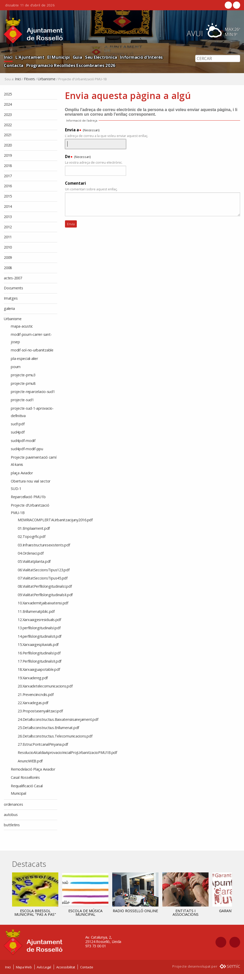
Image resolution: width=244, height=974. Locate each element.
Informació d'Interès (141, 57)
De (67, 156)
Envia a (72, 129)
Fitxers (29, 79)
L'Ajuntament (29, 57)
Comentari (75, 183)
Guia (77, 57)
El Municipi (58, 57)
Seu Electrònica (101, 57)
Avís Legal (44, 967)
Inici (8, 57)
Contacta (13, 65)
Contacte (86, 967)
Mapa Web (24, 967)
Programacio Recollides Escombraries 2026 (70, 65)
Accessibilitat (65, 967)
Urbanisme (46, 79)
